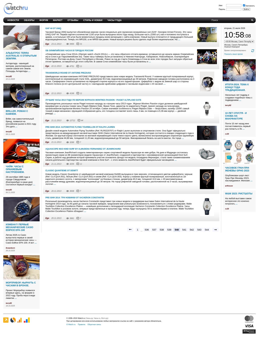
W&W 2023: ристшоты (238, 193)
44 (82, 120)
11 (81, 66)
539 (169, 229)
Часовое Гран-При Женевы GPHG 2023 (237, 169)
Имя (220, 5)
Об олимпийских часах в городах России (69, 50)
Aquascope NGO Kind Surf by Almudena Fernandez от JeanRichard (83, 149)
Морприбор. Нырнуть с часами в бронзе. (21, 284)
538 (162, 229)
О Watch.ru (70, 324)
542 (192, 229)
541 (184, 229)
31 (81, 44)
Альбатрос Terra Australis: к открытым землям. (21, 56)
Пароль (222, 9)
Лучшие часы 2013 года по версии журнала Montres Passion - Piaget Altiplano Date (93, 100)
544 (207, 229)
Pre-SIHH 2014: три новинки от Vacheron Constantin (74, 198)
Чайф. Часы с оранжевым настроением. (15, 169)
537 (154, 229)
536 (147, 229)
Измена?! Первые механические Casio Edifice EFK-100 (19, 227)
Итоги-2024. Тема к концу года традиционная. (237, 87)
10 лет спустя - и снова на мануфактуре (236, 116)
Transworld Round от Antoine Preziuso (68, 73)
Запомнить (249, 6)
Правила (81, 324)
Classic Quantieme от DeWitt (61, 170)
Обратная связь (94, 324)
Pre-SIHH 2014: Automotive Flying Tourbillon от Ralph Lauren (80, 127)
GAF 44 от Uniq (53, 28)
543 (199, 229)
